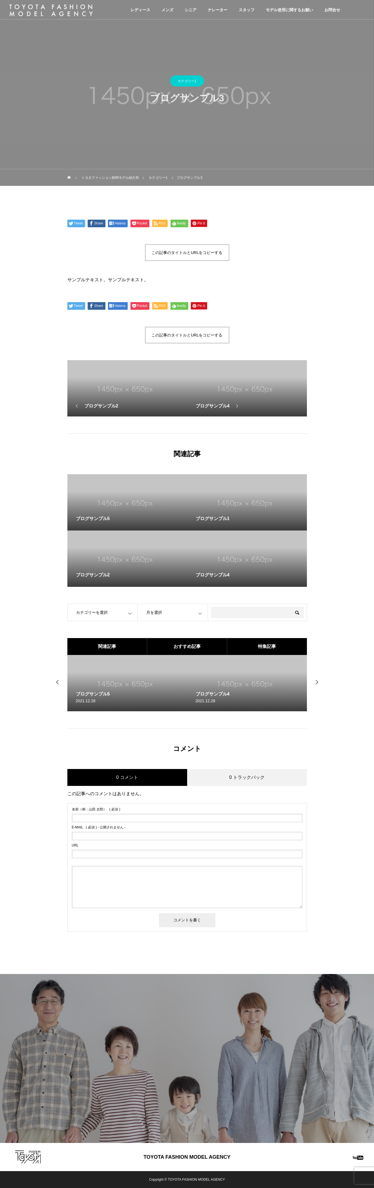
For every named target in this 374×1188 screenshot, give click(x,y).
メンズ (167, 10)
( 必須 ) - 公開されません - (99, 827)
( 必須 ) (96, 809)
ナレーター (217, 10)
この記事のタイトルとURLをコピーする (186, 252)
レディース (140, 10)
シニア (190, 10)
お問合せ (332, 10)
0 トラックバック (246, 777)
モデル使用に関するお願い (289, 10)
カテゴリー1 (187, 81)
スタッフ (247, 10)
